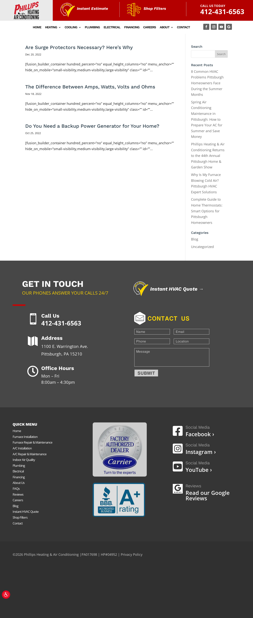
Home (37, 27)
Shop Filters (20, 517)
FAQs (16, 488)
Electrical (112, 27)
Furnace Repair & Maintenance (32, 442)
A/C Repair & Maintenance (30, 454)
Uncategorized (202, 246)
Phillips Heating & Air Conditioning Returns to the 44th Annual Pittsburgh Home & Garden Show (208, 155)
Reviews (18, 494)
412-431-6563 (222, 11)
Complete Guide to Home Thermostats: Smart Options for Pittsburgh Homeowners (206, 211)
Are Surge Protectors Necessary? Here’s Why (79, 47)
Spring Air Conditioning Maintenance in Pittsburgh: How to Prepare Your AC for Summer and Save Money (206, 119)
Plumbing (92, 27)
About (164, 27)
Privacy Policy (131, 554)
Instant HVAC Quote (26, 511)
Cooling (71, 27)
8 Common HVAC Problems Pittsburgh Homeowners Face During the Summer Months (207, 83)
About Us (18, 483)
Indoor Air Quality (24, 460)
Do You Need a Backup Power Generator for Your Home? (92, 126)
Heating (51, 27)
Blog (194, 239)
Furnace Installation (25, 437)
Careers (149, 27)
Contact (183, 27)
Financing (131, 27)
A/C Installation (22, 448)
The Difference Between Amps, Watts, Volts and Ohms (90, 87)
